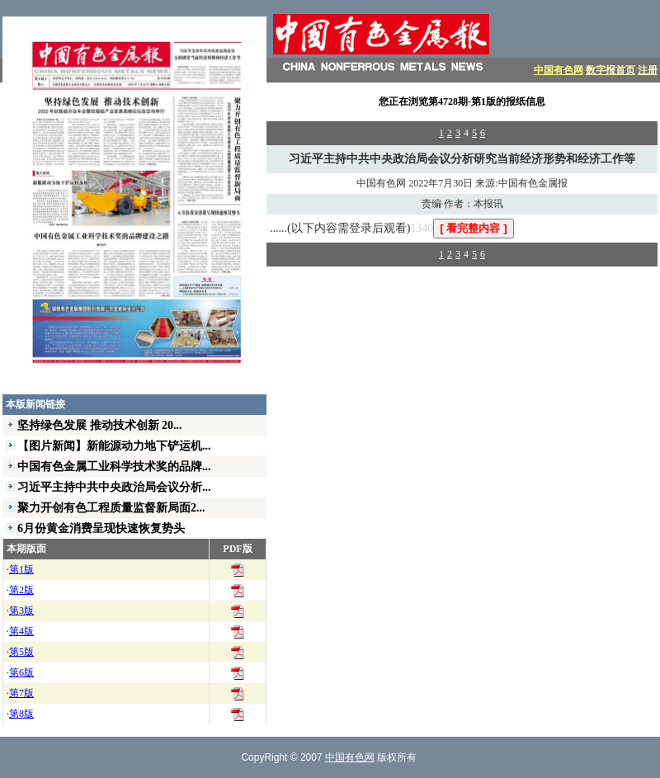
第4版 (21, 631)
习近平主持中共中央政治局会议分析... (114, 487)
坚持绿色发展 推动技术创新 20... (99, 425)
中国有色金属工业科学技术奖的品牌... (114, 466)
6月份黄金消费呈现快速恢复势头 (101, 528)
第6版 (21, 672)
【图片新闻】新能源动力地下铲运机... (114, 445)
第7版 (21, 693)
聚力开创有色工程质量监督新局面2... (111, 507)
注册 (648, 70)
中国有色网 (558, 70)
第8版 (21, 713)
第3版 (21, 610)
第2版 (21, 590)
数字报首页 (610, 70)
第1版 (21, 569)
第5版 (21, 652)
